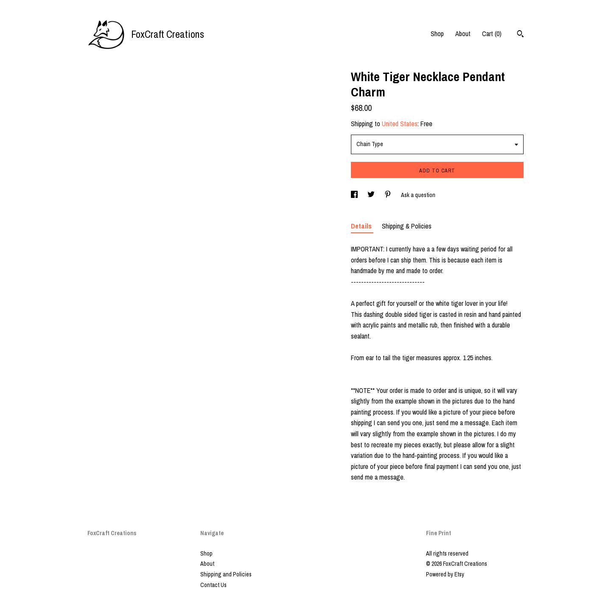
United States (400, 123)
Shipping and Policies (226, 574)
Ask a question (418, 195)
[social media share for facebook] (355, 195)
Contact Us (213, 585)
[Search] (520, 35)
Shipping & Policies (407, 226)
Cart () (492, 33)
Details (362, 226)
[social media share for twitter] (371, 195)
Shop (437, 33)
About (463, 33)
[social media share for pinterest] (388, 195)
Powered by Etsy (445, 574)
